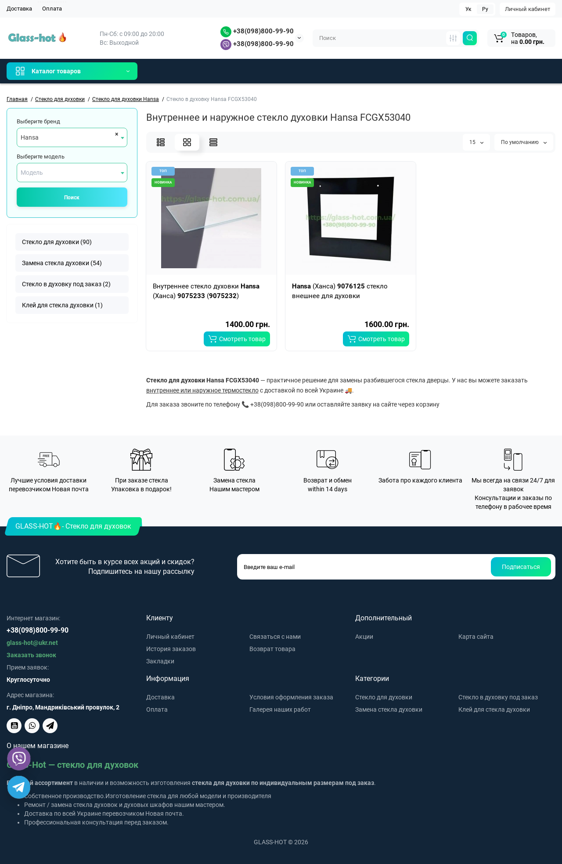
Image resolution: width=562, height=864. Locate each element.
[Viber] (19, 758)
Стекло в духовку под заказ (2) (66, 284)
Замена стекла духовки (388, 709)
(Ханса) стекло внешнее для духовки (340, 291)
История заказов (171, 648)
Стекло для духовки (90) (57, 241)
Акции (364, 636)
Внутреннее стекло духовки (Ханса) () (206, 291)
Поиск (71, 197)
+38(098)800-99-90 (257, 31)
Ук (468, 9)
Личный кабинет (527, 9)
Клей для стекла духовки (494, 709)
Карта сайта (476, 636)
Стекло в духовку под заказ (498, 697)
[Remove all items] (115, 134)
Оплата (52, 8)
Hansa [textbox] (30, 137)
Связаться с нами (275, 636)
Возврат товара (272, 648)
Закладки (160, 661)
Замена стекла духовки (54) (62, 262)
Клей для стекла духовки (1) (62, 305)
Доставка (19, 8)
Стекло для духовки (383, 697)
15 (476, 142)
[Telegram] (19, 787)
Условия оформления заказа (291, 697)
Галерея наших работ (280, 709)
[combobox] (72, 137)
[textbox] (72, 172)
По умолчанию (524, 142)
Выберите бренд (38, 121)
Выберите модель (41, 156)
